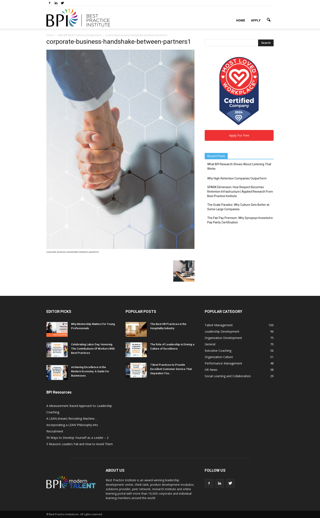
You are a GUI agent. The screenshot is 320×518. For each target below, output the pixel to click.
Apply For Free (239, 135)
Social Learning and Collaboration (228, 376)
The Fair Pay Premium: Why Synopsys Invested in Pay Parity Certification (240, 220)
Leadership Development (222, 331)
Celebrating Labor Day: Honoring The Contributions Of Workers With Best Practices (93, 348)
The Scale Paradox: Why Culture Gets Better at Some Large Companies (238, 207)
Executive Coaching (218, 351)
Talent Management (219, 325)
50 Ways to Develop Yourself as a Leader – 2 (77, 438)
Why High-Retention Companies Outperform (237, 178)
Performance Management (223, 363)
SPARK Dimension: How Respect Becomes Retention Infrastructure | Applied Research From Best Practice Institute (240, 191)
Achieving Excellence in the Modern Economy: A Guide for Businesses (90, 371)
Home (240, 20)
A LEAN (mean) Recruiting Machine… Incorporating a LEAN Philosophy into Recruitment (72, 424)
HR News (211, 370)
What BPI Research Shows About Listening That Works (239, 166)
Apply (255, 20)
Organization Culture (219, 357)
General (210, 344)
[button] (268, 20)
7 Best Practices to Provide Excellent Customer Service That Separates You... (171, 369)
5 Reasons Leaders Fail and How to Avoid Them (79, 444)
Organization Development (223, 338)
